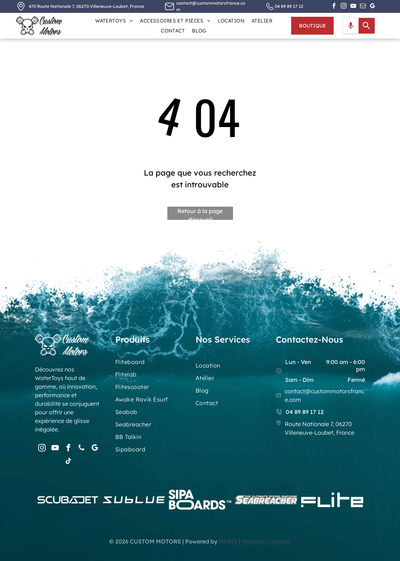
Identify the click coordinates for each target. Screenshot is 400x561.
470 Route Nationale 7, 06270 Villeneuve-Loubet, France (86, 6)
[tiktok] (68, 462)
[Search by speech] (351, 26)
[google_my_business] (372, 6)
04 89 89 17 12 (289, 6)
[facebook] (334, 6)
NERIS (228, 541)
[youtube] (353, 6)
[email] (363, 6)
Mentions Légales (266, 541)
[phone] (81, 448)
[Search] (367, 26)
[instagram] (343, 6)
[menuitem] (114, 21)
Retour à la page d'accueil (200, 213)
